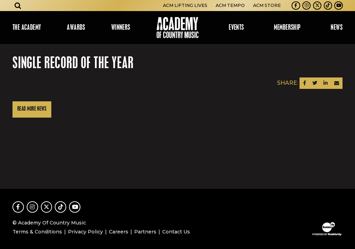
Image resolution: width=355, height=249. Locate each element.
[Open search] (18, 5)
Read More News (31, 109)
